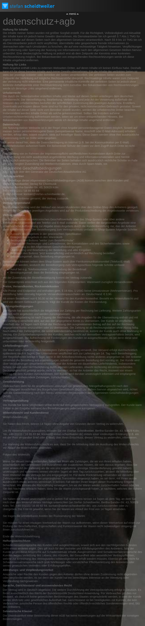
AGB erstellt (10, 171)
